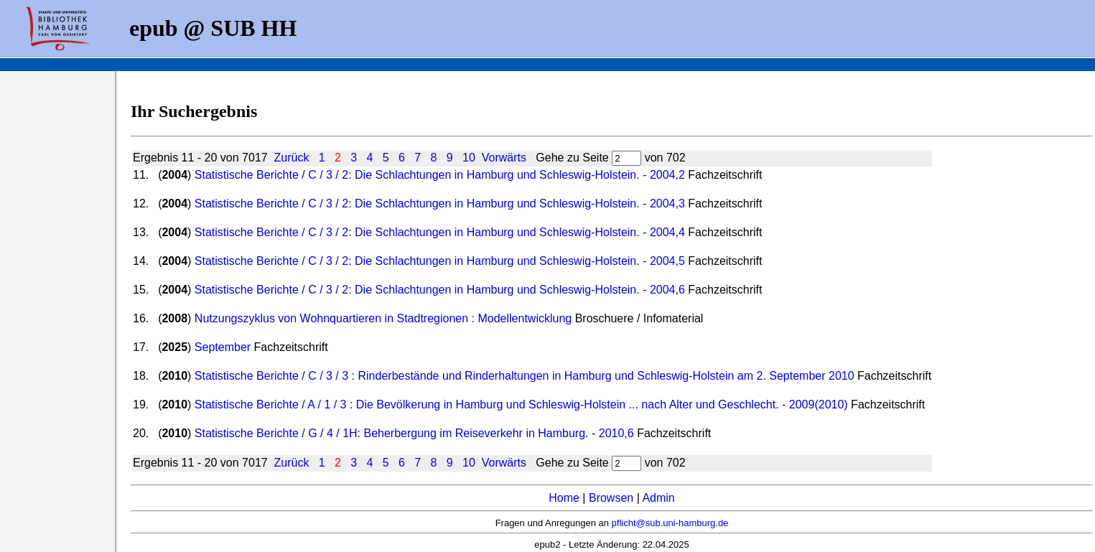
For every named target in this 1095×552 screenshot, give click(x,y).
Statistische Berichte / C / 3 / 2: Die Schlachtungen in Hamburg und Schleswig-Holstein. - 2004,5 (440, 261)
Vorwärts (504, 157)
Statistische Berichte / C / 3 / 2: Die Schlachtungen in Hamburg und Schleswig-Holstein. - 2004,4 (440, 232)
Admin (658, 498)
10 (468, 157)
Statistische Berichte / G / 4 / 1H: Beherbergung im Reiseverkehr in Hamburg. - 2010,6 (414, 433)
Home (564, 498)
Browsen (611, 498)
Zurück (291, 157)
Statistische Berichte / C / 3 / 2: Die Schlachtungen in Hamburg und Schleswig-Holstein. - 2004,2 (440, 175)
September (223, 347)
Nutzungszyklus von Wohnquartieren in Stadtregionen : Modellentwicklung (383, 318)
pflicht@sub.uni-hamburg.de (670, 523)
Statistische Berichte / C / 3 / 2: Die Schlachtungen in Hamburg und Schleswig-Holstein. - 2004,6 (440, 290)
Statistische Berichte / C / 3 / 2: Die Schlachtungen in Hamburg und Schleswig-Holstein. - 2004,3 (440, 203)
